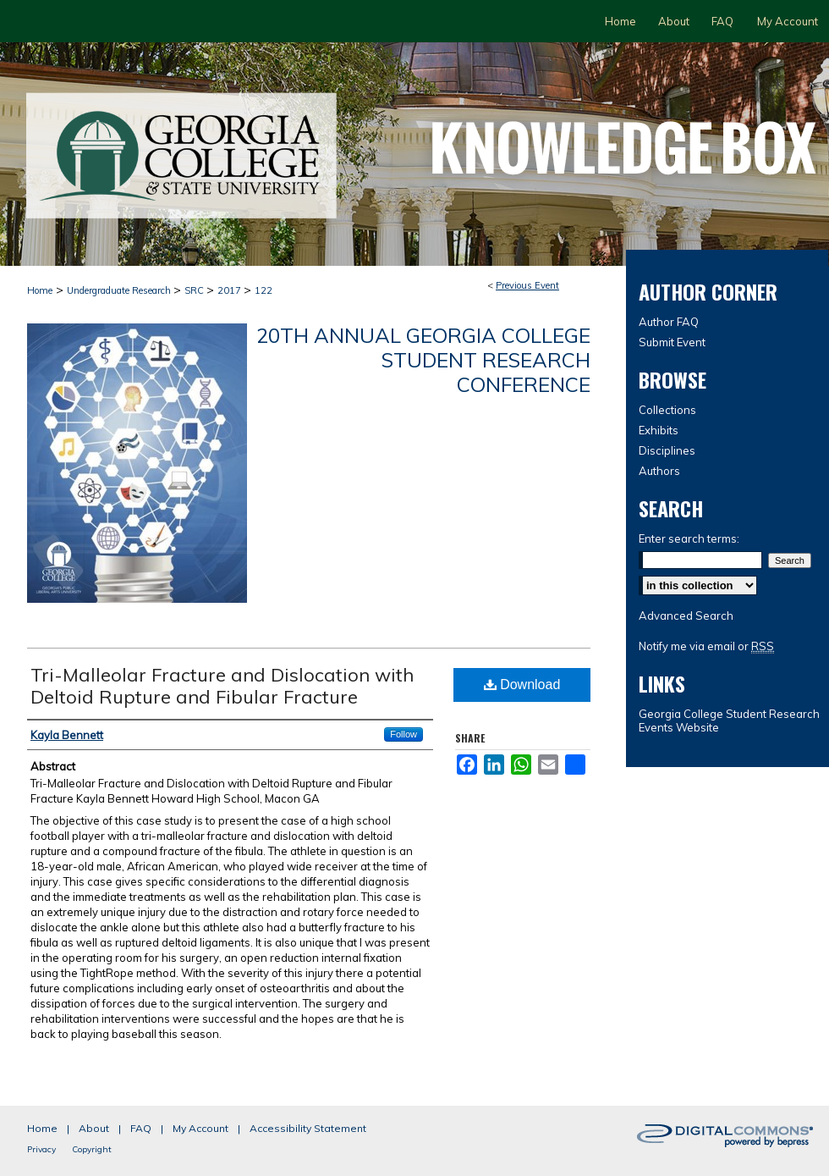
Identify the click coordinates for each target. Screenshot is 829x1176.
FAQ (140, 1128)
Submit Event (672, 342)
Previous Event (527, 285)
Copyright (92, 1149)
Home (39, 290)
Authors (659, 471)
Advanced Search (686, 615)
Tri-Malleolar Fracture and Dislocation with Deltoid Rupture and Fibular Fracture (222, 686)
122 (263, 290)
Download (522, 684)
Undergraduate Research (120, 290)
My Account (200, 1128)
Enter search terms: (689, 538)
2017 (230, 290)
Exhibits (658, 430)
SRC (195, 290)
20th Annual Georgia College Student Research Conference (423, 360)
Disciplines (667, 450)
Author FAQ (669, 322)
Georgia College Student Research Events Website (729, 720)
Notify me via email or (706, 646)
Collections (667, 410)
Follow (403, 734)
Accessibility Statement (308, 1128)
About (94, 1128)
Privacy (41, 1149)
